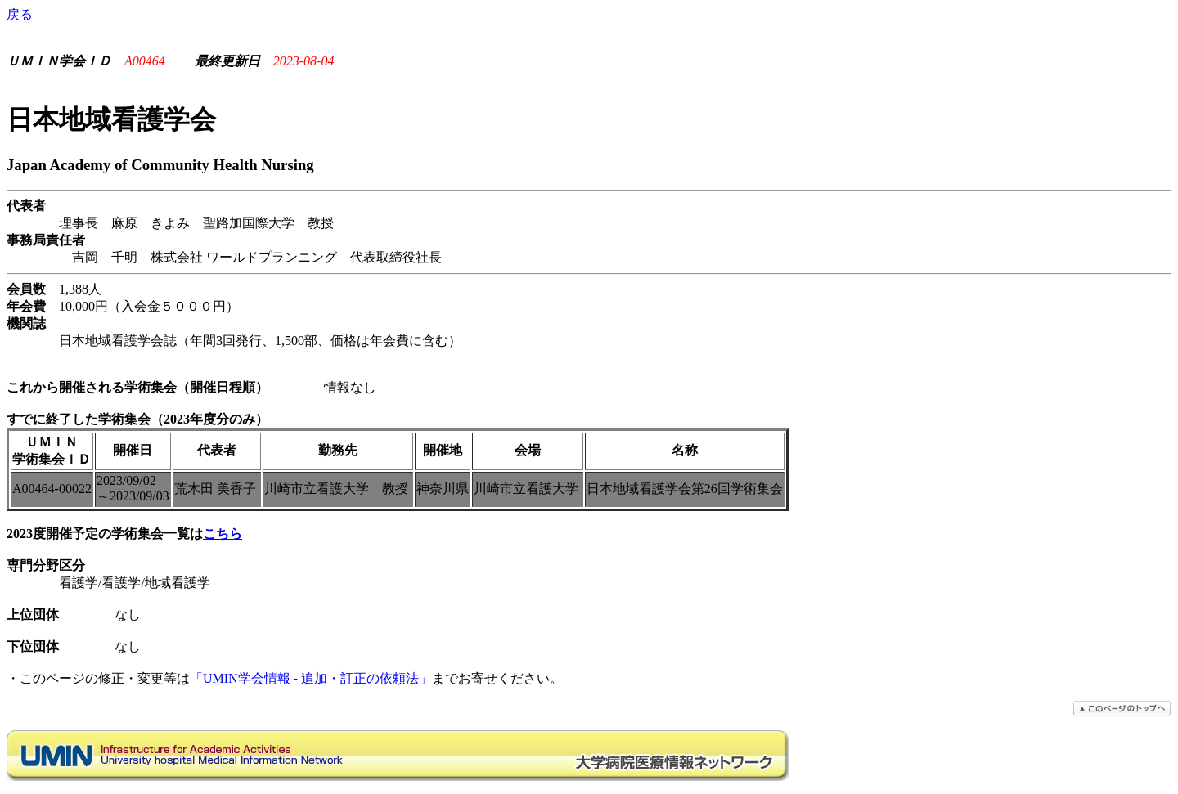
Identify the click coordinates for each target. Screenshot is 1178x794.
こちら (222, 534)
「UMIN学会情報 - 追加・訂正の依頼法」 (311, 678)
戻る (20, 14)
